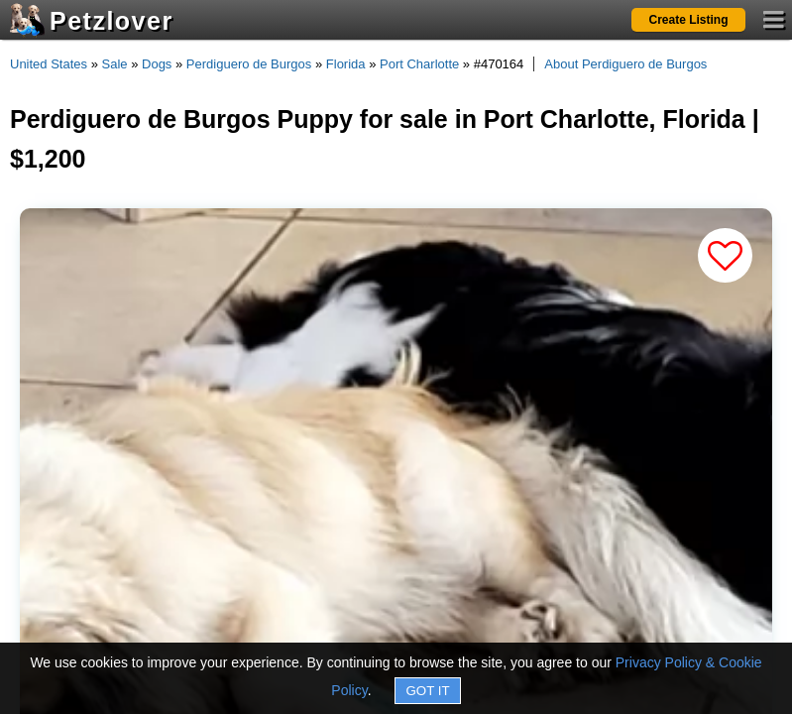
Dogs (156, 64)
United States (48, 64)
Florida (346, 64)
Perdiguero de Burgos (248, 64)
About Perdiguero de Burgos (625, 64)
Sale (115, 64)
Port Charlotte (419, 64)
